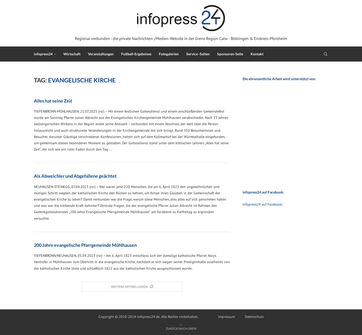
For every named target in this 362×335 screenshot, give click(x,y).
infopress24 (43, 54)
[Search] (325, 54)
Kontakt (257, 54)
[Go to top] (181, 328)
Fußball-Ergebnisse (136, 54)
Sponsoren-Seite (230, 54)
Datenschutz (254, 316)
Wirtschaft (71, 54)
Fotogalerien (169, 54)
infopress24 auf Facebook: (263, 204)
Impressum (226, 316)
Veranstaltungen (101, 54)
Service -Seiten (198, 54)
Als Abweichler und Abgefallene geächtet (75, 176)
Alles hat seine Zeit (53, 101)
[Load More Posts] (132, 287)
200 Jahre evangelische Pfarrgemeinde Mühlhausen (85, 245)
